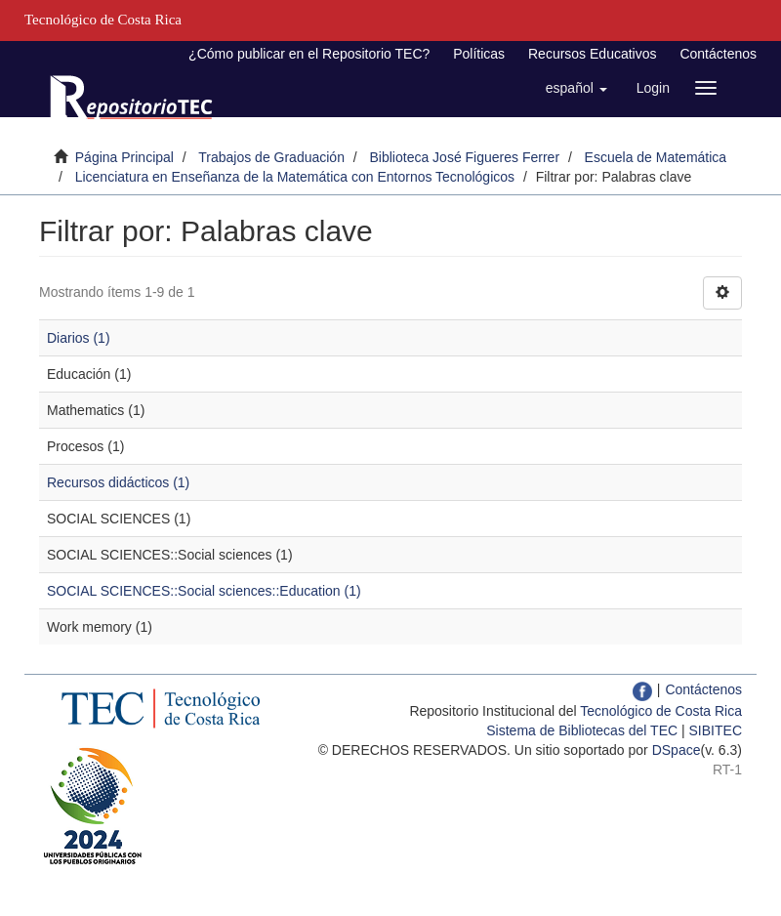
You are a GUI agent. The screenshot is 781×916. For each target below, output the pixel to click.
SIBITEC (715, 730)
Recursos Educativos (592, 54)
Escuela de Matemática (656, 157)
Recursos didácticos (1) (118, 482)
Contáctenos (718, 54)
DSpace (676, 750)
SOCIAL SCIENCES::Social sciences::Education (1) (204, 591)
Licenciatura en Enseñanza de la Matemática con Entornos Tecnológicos (294, 177)
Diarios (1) (78, 338)
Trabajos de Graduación (271, 157)
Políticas (479, 54)
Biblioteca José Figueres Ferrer (465, 157)
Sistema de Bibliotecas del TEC (582, 730)
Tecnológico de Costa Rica (661, 711)
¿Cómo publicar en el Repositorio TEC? (309, 54)
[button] (576, 87)
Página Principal (124, 157)
